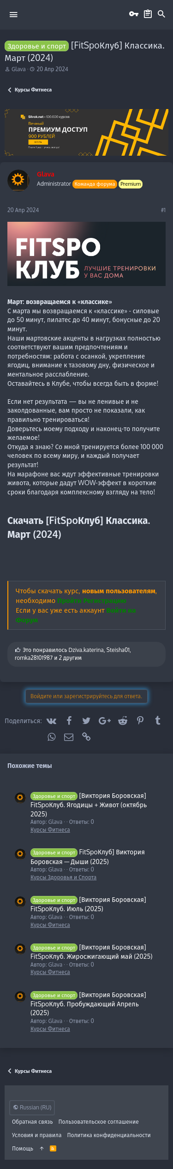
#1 (163, 210)
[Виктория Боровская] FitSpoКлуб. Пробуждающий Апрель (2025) (88, 1004)
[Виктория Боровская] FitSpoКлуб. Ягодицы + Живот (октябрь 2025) (88, 805)
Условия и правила (36, 1135)
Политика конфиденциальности (108, 1135)
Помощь (22, 1148)
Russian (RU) (32, 1107)
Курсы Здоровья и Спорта (63, 877)
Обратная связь (32, 1121)
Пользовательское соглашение (99, 1121)
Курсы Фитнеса (50, 829)
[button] (13, 14)
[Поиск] (161, 14)
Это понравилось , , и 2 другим (73, 653)
